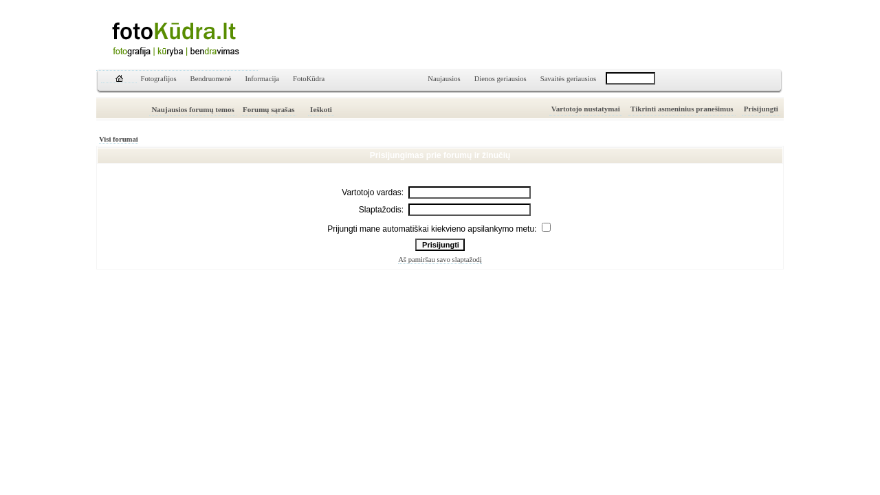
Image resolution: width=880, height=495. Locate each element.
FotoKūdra (308, 78)
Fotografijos (159, 78)
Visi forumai (118, 139)
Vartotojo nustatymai (585, 108)
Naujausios (444, 78)
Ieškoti (321, 109)
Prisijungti (761, 108)
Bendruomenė (211, 78)
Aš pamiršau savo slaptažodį (440, 259)
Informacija (262, 78)
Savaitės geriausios (568, 78)
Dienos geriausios (500, 78)
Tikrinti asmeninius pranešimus (682, 108)
